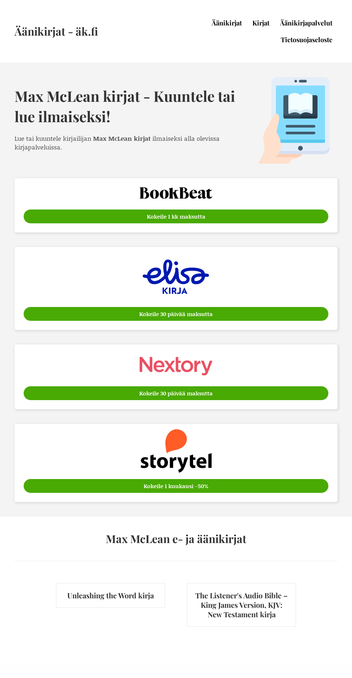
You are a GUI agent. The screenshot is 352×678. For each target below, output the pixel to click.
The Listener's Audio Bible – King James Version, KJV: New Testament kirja (241, 604)
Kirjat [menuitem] (260, 23)
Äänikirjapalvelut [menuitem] (306, 23)
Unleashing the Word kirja (110, 595)
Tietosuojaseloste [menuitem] (306, 39)
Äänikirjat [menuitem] (227, 23)
